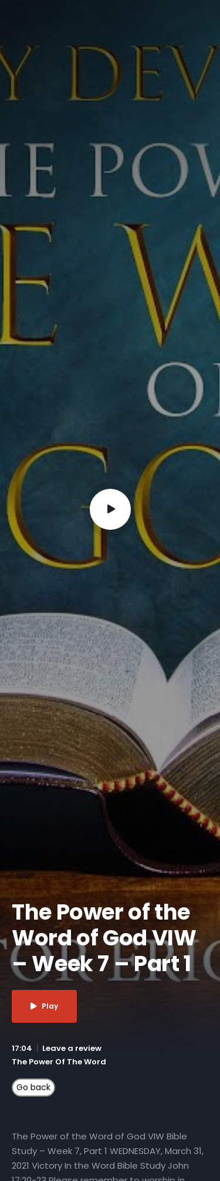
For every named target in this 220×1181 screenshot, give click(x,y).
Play (44, 1006)
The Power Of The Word (59, 1061)
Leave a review (71, 1048)
